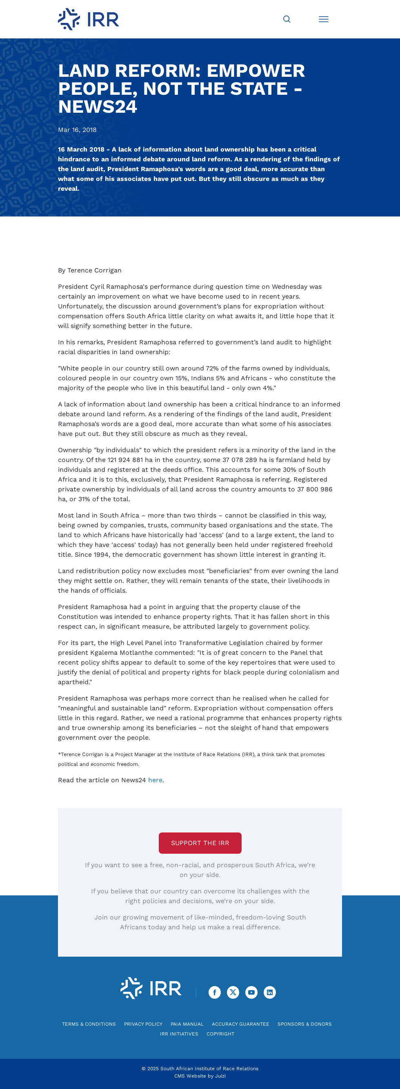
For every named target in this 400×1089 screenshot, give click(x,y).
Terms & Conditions (89, 1024)
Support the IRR (200, 843)
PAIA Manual (187, 1024)
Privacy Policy (143, 1024)
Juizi (220, 1076)
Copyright (220, 1034)
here (155, 780)
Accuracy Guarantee (240, 1024)
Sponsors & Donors (305, 1024)
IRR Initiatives (179, 1034)
